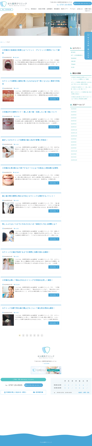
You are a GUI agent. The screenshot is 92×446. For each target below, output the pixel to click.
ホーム (3, 42)
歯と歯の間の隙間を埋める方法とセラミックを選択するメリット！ (28, 196)
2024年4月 (74, 120)
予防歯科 (73, 64)
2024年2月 (74, 126)
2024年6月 (74, 113)
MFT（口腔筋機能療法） (77, 55)
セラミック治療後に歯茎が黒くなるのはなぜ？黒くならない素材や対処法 (81, 84)
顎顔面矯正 (74, 58)
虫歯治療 (73, 61)
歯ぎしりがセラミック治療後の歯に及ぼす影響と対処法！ (25, 140)
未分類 (17, 88)
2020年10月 (74, 163)
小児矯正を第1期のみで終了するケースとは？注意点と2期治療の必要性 (30, 168)
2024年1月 (74, 129)
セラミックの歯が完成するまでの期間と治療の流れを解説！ (26, 252)
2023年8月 (74, 145)
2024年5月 (74, 117)
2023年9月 (74, 142)
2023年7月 (74, 148)
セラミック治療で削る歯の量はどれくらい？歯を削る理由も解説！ (28, 308)
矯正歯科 (17, 57)
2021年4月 (74, 160)
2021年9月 (74, 157)
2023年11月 (74, 135)
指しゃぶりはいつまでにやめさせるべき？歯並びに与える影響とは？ (29, 224)
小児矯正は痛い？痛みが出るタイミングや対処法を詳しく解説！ (27, 280)
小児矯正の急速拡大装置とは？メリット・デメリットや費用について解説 (81, 79)
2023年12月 (74, 132)
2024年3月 (74, 123)
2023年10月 (74, 138)
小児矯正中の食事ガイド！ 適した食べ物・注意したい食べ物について (29, 112)
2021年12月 (74, 154)
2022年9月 (74, 151)
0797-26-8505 (64, 4)
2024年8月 (74, 110)
